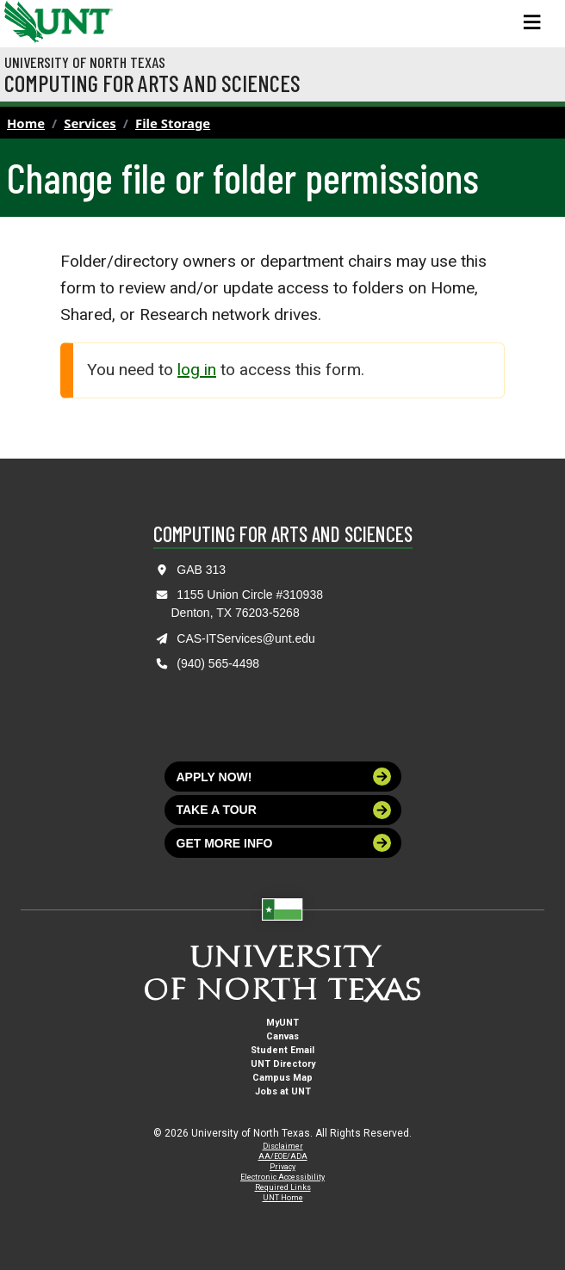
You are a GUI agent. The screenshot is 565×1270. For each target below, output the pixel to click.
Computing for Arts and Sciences (152, 82)
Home (26, 123)
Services (90, 123)
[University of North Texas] (21, 19)
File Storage (172, 123)
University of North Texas (84, 61)
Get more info (284, 843)
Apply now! (284, 777)
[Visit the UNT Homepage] (86, 15)
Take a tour (284, 810)
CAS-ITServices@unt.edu (246, 638)
